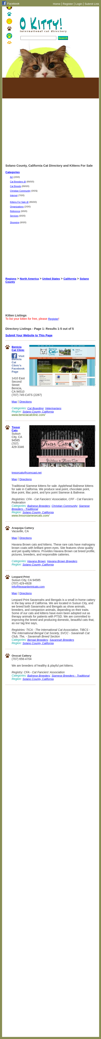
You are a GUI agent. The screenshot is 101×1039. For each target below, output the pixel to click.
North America (29, 278)
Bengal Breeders (37, 639)
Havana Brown (36, 561)
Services (14, 215)
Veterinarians (53, 408)
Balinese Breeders (38, 505)
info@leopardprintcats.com (28, 586)
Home (56, 3)
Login (78, 3)
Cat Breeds (15, 186)
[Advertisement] (26, 88)
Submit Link (92, 3)
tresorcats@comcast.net (27, 472)
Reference (15, 211)
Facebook (13, 3)
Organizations (17, 206)
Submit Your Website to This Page (28, 335)
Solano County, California (38, 411)
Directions (25, 401)
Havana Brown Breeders (62, 561)
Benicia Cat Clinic (18, 348)
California (69, 278)
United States (51, 278)
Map (14, 401)
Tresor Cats (16, 429)
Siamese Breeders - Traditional (71, 675)
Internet (13, 195)
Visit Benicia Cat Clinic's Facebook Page (18, 364)
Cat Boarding (35, 408)
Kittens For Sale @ (19, 202)
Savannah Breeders (62, 639)
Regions (10, 278)
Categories (12, 172)
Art (11, 177)
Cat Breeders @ (18, 181)
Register (68, 3)
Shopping (14, 222)
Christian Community (20, 191)
